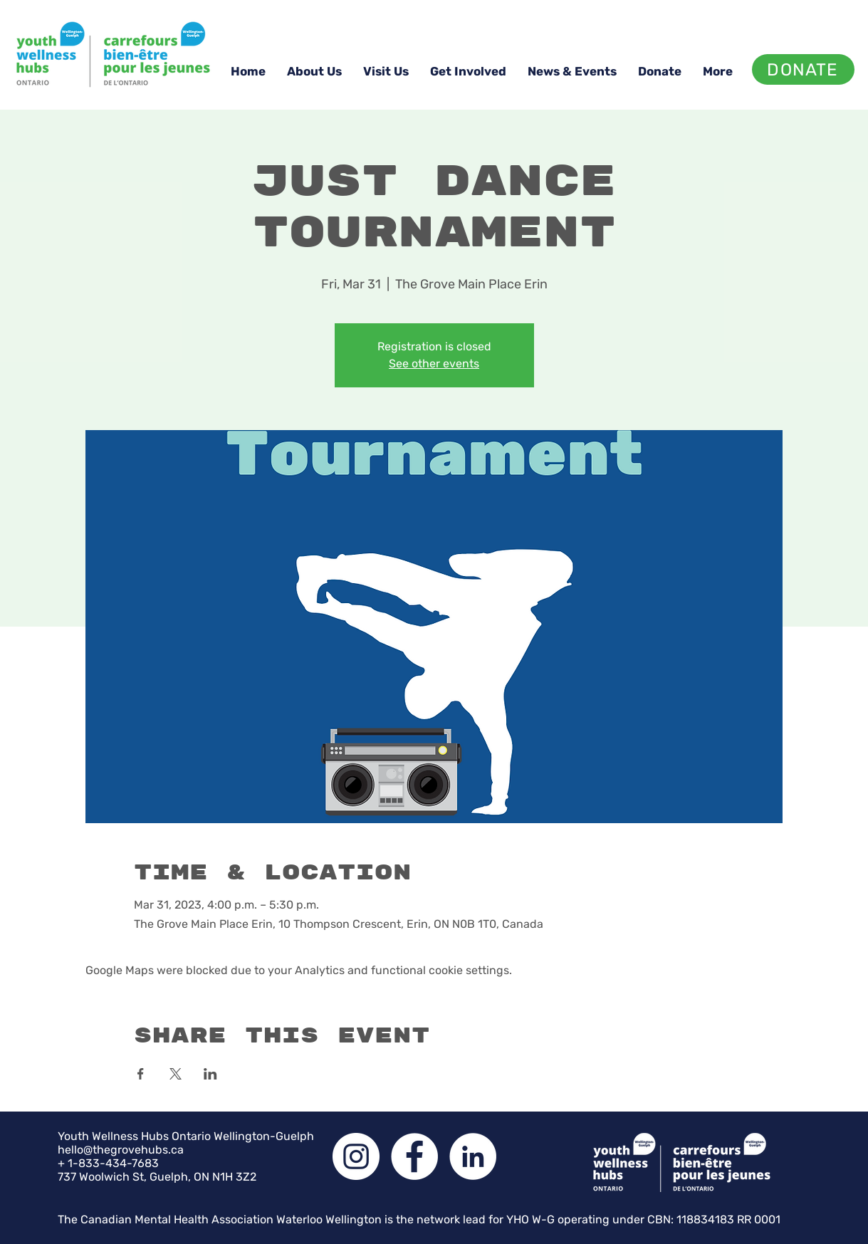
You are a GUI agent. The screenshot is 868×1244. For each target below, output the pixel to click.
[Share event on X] (175, 1074)
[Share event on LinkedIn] (210, 1074)
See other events (434, 363)
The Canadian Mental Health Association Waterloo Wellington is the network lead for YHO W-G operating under (352, 1219)
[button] (314, 71)
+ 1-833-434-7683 (108, 1163)
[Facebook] (414, 1156)
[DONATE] (803, 69)
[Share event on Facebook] (140, 1074)
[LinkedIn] (472, 1156)
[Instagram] (356, 1156)
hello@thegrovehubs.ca (121, 1149)
